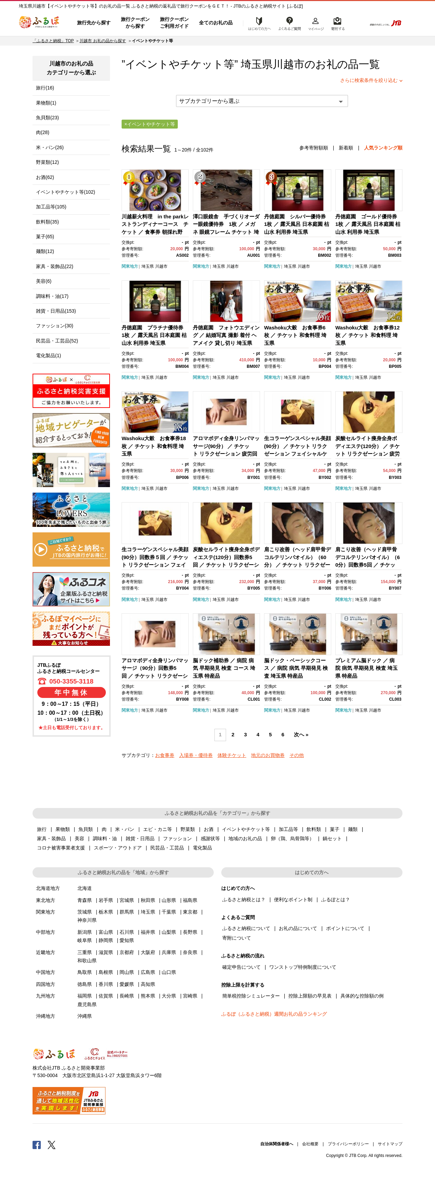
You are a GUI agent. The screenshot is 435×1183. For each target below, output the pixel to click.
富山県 (106, 932)
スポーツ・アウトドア (118, 847)
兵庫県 (169, 952)
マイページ (316, 23)
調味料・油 (105, 838)
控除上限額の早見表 (310, 996)
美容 (79, 838)
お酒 (208, 829)
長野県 (190, 932)
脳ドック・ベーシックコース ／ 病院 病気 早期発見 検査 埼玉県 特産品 (296, 668)
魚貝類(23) (47, 117)
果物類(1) (46, 103)
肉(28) (42, 132)
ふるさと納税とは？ (243, 899)
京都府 (127, 952)
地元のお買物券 (268, 755)
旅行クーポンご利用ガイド (174, 22)
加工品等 (288, 829)
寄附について (236, 938)
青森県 (84, 900)
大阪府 (148, 952)
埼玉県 (147, 266)
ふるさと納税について (246, 928)
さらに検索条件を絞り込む (369, 80)
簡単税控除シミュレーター (251, 996)
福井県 (148, 932)
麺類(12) (45, 251)
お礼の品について (298, 928)
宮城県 (127, 900)
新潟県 (84, 932)
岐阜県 (84, 940)
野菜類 (188, 829)
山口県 (169, 972)
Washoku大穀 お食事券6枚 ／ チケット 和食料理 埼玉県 (295, 335)
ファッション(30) (54, 325)
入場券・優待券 (196, 755)
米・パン (124, 829)
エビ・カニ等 (157, 829)
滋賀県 (106, 952)
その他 (296, 755)
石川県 (127, 932)
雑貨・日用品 (140, 838)
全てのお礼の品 (216, 22)
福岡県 (84, 996)
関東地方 (130, 266)
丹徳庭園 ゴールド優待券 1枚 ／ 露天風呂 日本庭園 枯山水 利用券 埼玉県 (368, 224)
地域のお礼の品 (245, 838)
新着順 (346, 147)
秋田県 (148, 900)
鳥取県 (84, 972)
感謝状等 (210, 838)
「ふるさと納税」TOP (53, 40)
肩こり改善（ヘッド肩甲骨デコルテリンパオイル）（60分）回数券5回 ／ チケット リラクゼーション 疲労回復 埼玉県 (367, 564)
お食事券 (164, 755)
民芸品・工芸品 (167, 847)
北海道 (84, 888)
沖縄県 (84, 1016)
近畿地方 (45, 952)
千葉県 (169, 912)
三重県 (84, 952)
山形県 (169, 900)
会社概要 (310, 1144)
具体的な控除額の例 (362, 996)
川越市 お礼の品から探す (102, 40)
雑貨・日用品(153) (56, 311)
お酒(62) (45, 177)
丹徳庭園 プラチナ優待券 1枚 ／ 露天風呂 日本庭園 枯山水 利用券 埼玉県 (155, 335)
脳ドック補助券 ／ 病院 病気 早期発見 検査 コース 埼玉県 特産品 (224, 668)
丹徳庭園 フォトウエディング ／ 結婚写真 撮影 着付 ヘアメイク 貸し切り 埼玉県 (226, 335)
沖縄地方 (45, 1016)
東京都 (190, 912)
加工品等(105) (51, 206)
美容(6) (43, 281)
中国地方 (45, 972)
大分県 (169, 996)
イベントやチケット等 (246, 829)
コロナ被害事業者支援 (61, 847)
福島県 (190, 900)
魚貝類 (85, 829)
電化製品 (202, 847)
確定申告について (241, 967)
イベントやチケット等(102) (65, 192)
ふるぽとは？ (335, 899)
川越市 (288, 64)
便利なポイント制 (293, 899)
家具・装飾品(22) (54, 266)
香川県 (106, 984)
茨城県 (84, 912)
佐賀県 (106, 996)
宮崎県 (190, 996)
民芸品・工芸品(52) (57, 340)
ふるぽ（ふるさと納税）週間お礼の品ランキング (274, 1014)
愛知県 (127, 940)
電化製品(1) (48, 355)
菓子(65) (45, 236)
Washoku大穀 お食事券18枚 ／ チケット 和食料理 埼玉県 (154, 446)
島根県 (106, 972)
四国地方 (45, 984)
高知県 (148, 984)
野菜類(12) (47, 162)
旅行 (42, 829)
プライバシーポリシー (348, 1144)
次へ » (301, 734)
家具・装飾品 (51, 838)
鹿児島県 (87, 1004)
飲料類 (314, 829)
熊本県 (148, 996)
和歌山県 (87, 960)
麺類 (353, 829)
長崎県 (127, 996)
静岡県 (106, 940)
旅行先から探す (94, 22)
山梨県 (169, 932)
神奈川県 (87, 920)
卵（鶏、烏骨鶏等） (292, 838)
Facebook (37, 1144)
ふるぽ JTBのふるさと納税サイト (39, 23)
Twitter (52, 1144)
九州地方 (45, 996)
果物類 (62, 829)
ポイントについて (345, 928)
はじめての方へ (257, 23)
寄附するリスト (337, 23)
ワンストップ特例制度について (302, 967)
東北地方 (45, 900)
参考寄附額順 (313, 147)
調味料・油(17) (52, 296)
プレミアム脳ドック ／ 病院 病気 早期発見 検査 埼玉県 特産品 (366, 668)
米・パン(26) (50, 147)
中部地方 (45, 932)
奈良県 (190, 952)
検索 (356, 23)
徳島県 (84, 984)
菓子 (334, 829)
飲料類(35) (47, 222)
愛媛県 (127, 984)
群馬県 (127, 912)
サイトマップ (390, 1144)
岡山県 (127, 972)
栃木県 (106, 912)
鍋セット (332, 838)
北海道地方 (48, 888)
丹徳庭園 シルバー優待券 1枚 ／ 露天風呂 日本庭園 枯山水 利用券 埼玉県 (297, 224)
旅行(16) (45, 87)
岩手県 (106, 900)
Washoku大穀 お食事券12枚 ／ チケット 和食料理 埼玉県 (367, 335)
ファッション (177, 838)
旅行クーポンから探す (135, 22)
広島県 (148, 972)
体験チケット (232, 755)
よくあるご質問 (289, 23)
